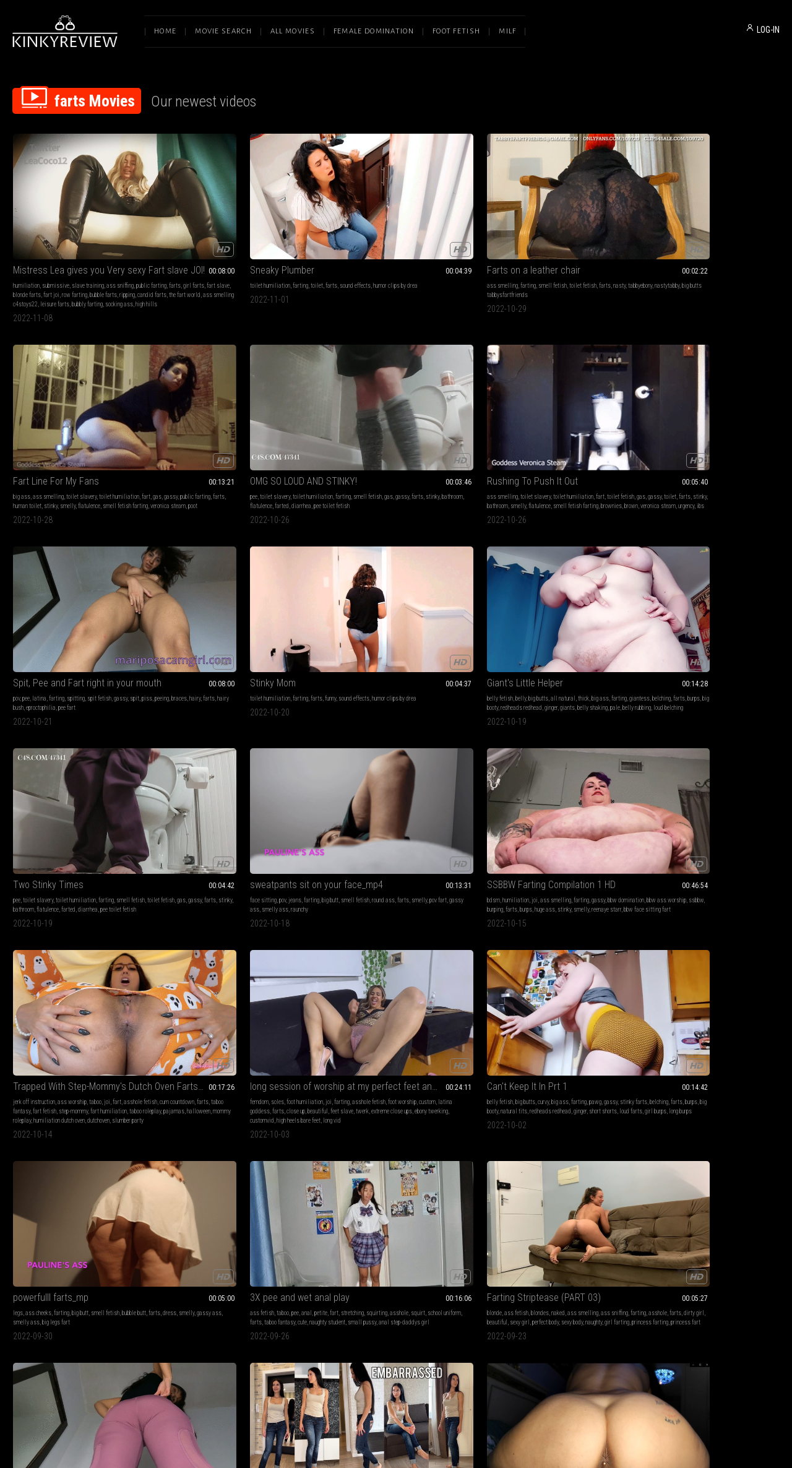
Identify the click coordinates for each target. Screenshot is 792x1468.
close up (592, 608)
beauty (699, 1150)
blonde (332, 783)
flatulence (492, 258)
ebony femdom (250, 1169)
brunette (646, 783)
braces (193, 433)
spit (290, 424)
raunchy (141, 608)
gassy (499, 249)
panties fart (650, 1169)
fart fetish (437, 608)
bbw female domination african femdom (240, 1178)
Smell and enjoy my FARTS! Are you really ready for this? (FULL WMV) (708, 1126)
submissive (55, 239)
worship (723, 792)
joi (216, 598)
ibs (52, 452)
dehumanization (499, 994)
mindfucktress (542, 976)
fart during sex (127, 976)
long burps (648, 626)
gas (485, 249)
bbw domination (233, 1160)
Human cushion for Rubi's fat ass (235, 1126)
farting (219, 239)
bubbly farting (108, 267)
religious (574, 985)
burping (265, 608)
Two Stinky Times (672, 409)
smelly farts (599, 1150)
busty (19, 967)
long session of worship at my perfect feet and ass (552, 583)
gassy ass (89, 608)
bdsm (175, 598)
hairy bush (243, 433)
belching (513, 433)
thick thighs (267, 1160)
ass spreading (217, 1141)
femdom (490, 598)
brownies (95, 442)
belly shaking (529, 442)
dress (34, 792)
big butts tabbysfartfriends (410, 249)
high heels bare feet (529, 626)
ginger (487, 442)
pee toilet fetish (677, 258)
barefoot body (712, 801)
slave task (522, 985)
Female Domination (374, 31)
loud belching (604, 442)
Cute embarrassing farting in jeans (706, 768)
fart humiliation (363, 617)
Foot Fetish (456, 31)
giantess (491, 433)
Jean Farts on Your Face (374, 1126)
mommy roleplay (343, 626)
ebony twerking (604, 617)
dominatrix (600, 967)
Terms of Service (357, 1338)
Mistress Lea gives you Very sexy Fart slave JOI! (84, 224)
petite (239, 783)
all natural (556, 424)
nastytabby (363, 249)
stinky (593, 249)
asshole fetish (599, 598)
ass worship (383, 598)
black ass (180, 1178)
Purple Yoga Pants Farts (529, 768)
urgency (38, 452)
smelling (647, 1160)
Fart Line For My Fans (524, 224)
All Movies (292, 31)
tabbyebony (337, 249)
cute (294, 792)
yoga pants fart (544, 792)
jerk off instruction (346, 598)
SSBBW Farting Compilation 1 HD (233, 583)
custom (520, 608)
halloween (453, 617)
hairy (209, 433)
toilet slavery (549, 239)
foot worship (495, 608)
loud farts (737, 617)
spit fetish (255, 424)
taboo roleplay (399, 617)
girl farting (393, 801)
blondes (378, 783)
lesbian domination (219, 1150)
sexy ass (427, 967)
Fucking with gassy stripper (68, 942)
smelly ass (117, 608)
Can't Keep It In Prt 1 (677, 583)
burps (545, 433)
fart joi (132, 249)
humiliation (26, 239)
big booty (563, 433)
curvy (693, 598)
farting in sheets (655, 985)
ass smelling (340, 239)
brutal (289, 1160)
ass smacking (566, 1150)
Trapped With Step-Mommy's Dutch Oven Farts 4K (396, 583)
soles (508, 598)
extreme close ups (564, 617)
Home (165, 31)
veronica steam (570, 258)
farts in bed (673, 976)
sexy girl (434, 792)
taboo (407, 598)
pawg (745, 598)
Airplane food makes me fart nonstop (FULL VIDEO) (396, 942)
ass (454, 957)
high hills (35, 277)
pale (551, 442)
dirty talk (518, 1141)
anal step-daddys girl (263, 801)
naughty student (187, 801)
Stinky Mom (348, 409)
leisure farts (76, 267)
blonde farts (108, 249)
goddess (96, 957)
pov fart (65, 608)
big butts (532, 424)
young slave (218, 1169)
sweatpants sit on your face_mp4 (79, 583)
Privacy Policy (441, 1338)
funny (405, 424)
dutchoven (429, 626)
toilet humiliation (189, 239)
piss (303, 424)
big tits (48, 957)
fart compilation (499, 1150)
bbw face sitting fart (281, 617)
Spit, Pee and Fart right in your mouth (240, 409)
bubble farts (44, 258)
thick (577, 424)
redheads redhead (596, 433)
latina (195, 424)
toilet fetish (420, 239)
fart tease (700, 976)
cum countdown (358, 608)
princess (450, 967)
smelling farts (380, 976)
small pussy (221, 801)
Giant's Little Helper (519, 409)
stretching (271, 783)
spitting (232, 424)
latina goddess (548, 608)
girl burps (762, 617)
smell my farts (498, 1160)
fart (613, 239)
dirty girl (388, 792)
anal (225, 783)
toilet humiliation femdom (550, 994)
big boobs (130, 957)
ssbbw (246, 608)
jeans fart (693, 1160)
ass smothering (254, 1141)
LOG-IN (768, 30)
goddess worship (656, 957)
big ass (489, 239)
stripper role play (88, 976)
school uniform (223, 792)
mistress (545, 967)
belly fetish (494, 424)
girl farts (55, 249)
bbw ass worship (217, 608)
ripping (68, 258)
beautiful (491, 617)
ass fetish (181, 783)
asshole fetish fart (421, 976)
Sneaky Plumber (201, 224)
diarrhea (646, 258)
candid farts (93, 258)
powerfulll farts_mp (50, 768)
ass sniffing (120, 239)
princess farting (426, 801)
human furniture (544, 957)
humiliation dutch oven (390, 626)
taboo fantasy (407, 608)
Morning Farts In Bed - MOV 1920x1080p (708, 942)
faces (304, 976)
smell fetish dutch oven (740, 976)
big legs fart (131, 792)
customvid (493, 626)
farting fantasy (50, 976)
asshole (178, 792)
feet (740, 1141)
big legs (490, 783)
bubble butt (134, 783)
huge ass (179, 617)
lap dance (99, 967)
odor (356, 976)
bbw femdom (283, 1169)
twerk (535, 617)
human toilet (569, 249)
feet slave (515, 617)
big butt (93, 598)
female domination (502, 957)
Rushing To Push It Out (58, 409)
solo (707, 792)
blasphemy (549, 985)
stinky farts (650, 608)
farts (37, 249)
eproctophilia (272, 433)
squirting (295, 783)
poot (595, 258)
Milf (507, 31)
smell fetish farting (528, 258)
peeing (176, 433)
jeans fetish (692, 783)
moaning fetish (290, 967)
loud (690, 801)
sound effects (274, 239)
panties (362, 967)
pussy (331, 967)
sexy (664, 1150)
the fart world (126, 258)
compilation (534, 1150)
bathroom (704, 249)
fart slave (80, 249)
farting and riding (33, 985)
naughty (369, 801)
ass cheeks (38, 783)
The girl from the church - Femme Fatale (552, 942)
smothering (199, 1160)
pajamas (428, 617)
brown (116, 442)
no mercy (192, 1169)
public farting (523, 249)
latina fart (434, 1150)
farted (749, 249)
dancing (744, 792)
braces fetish (404, 1150)
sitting (347, 1150)
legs (18, 783)
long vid (563, 626)
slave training (88, 239)
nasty (457, 239)
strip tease (71, 957)
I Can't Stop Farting (518, 1126)
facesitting (411, 1141)
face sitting (26, 598)
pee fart (298, 433)
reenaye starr (241, 617)
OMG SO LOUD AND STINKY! (690, 224)
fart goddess (719, 967)
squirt (197, 792)
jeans (57, 598)
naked (396, 783)
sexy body (348, 801)
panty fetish (719, 957)
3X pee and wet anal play (219, 768)
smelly (610, 249)
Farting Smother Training (62, 1126)
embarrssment (746, 801)
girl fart (716, 1160)
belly (514, 424)
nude (345, 967)
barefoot (666, 783)
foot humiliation (535, 598)
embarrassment (726, 783)
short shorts (710, 617)
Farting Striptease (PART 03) (382, 768)
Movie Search (223, 31)
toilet (236, 239)
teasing (645, 792)
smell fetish (390, 239)
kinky (118, 967)
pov (172, 424)
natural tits (751, 608)
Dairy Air (185, 942)
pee (640, 239)
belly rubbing (573, 442)
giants (503, 442)
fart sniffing (749, 967)
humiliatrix (575, 976)
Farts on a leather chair (371, 224)
